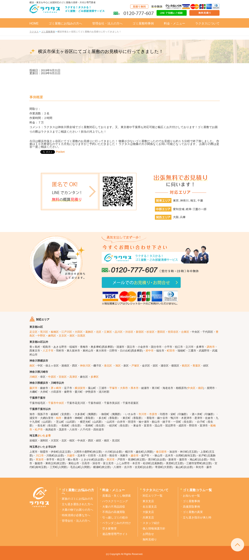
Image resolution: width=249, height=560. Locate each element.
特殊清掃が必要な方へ (76, 515)
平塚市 (113, 388)
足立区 (33, 331)
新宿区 (140, 331)
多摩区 (95, 376)
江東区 (108, 331)
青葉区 (197, 365)
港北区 (108, 365)
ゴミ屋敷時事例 (143, 23)
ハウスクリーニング (115, 501)
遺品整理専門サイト (115, 534)
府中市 (150, 350)
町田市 (171, 350)
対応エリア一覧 (153, 495)
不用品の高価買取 (113, 512)
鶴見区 (186, 365)
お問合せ (148, 534)
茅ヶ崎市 (56, 388)
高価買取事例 (191, 506)
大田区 (79, 331)
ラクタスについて (207, 23)
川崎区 (33, 376)
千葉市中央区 (56, 403)
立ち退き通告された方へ (77, 504)
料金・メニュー (174, 23)
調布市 (211, 346)
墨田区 (161, 331)
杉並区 (151, 331)
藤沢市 (33, 388)
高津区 (73, 376)
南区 (32, 365)
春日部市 (161, 451)
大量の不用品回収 (113, 506)
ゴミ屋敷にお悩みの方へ (65, 23)
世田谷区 (173, 331)
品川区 (119, 331)
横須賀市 (80, 388)
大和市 (124, 388)
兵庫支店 (148, 517)
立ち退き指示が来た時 (197, 517)
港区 (72, 335)
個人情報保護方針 (154, 528)
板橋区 (55, 331)
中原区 (52, 376)
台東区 (185, 331)
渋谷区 (129, 331)
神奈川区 (85, 365)
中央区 (191, 388)
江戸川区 (66, 331)
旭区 (118, 365)
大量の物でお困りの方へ (77, 509)
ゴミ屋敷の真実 (193, 512)
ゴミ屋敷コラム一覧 (197, 490)
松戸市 (39, 429)
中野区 (41, 335)
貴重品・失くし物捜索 (116, 495)
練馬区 (52, 335)
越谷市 (135, 455)
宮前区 (63, 376)
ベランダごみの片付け (116, 523)
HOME (34, 23)
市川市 (143, 414)
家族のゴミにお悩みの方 (77, 498)
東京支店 (148, 501)
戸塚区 (135, 365)
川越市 (71, 455)
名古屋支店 (150, 506)
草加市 (40, 459)
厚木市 (135, 388)
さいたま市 (44, 435)
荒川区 (44, 331)
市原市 (153, 414)
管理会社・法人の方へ (107, 23)
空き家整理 (109, 528)
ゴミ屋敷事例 (191, 501)
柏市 (58, 418)
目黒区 (81, 335)
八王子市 (48, 350)
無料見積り (150, 539)
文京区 (63, 335)
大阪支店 (148, 512)
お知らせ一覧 (191, 495)
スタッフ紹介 (151, 523)
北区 (98, 331)
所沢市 (111, 459)
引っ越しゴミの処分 (115, 517)
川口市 (40, 455)
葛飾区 (89, 331)
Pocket (60, 151)
